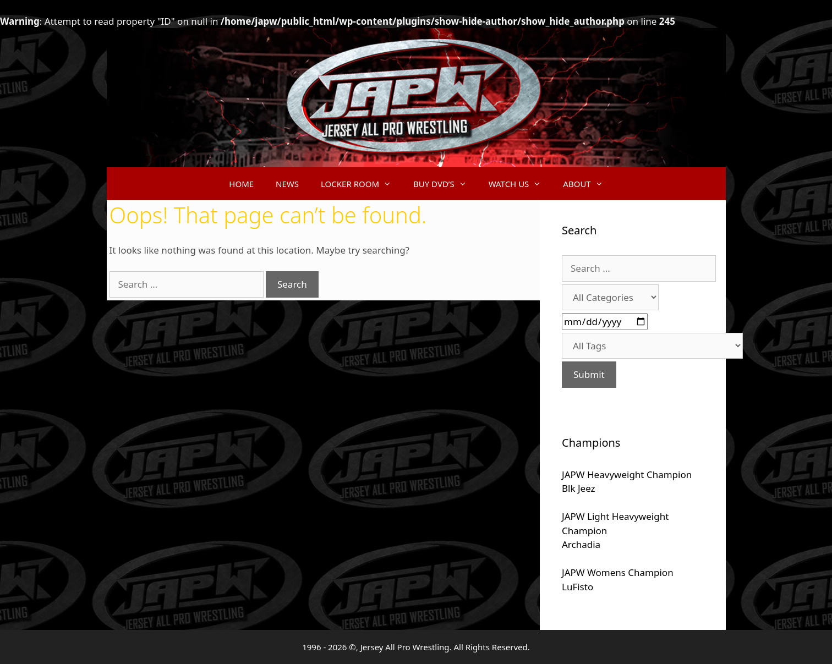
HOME (241, 183)
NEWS (287, 183)
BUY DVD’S (445, 183)
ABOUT (588, 183)
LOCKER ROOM (361, 183)
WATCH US (520, 183)
